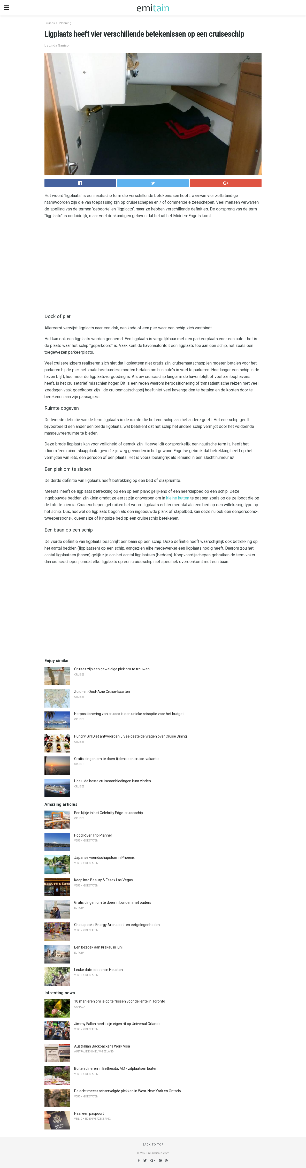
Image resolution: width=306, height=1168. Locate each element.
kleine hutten (177, 498)
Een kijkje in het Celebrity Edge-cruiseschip (108, 813)
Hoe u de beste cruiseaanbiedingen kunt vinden (112, 781)
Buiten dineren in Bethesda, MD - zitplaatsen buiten (115, 1068)
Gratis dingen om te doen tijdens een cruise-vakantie (116, 759)
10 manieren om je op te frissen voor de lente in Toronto (119, 1001)
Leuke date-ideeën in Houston (98, 970)
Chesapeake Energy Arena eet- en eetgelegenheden (117, 925)
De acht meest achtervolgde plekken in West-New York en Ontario (127, 1091)
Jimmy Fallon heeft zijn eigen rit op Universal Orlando (117, 1024)
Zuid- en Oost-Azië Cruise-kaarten (102, 691)
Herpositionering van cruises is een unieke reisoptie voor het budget (129, 714)
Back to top (153, 1144)
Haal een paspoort (89, 1113)
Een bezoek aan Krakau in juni (98, 947)
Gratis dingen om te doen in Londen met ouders (112, 902)
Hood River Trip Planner (93, 835)
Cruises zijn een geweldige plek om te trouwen (112, 669)
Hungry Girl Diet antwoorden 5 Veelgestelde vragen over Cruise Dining (130, 736)
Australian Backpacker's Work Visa (102, 1046)
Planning (65, 23)
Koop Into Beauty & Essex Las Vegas (103, 880)
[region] (153, 264)
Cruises (49, 23)
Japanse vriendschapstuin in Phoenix (104, 857)
